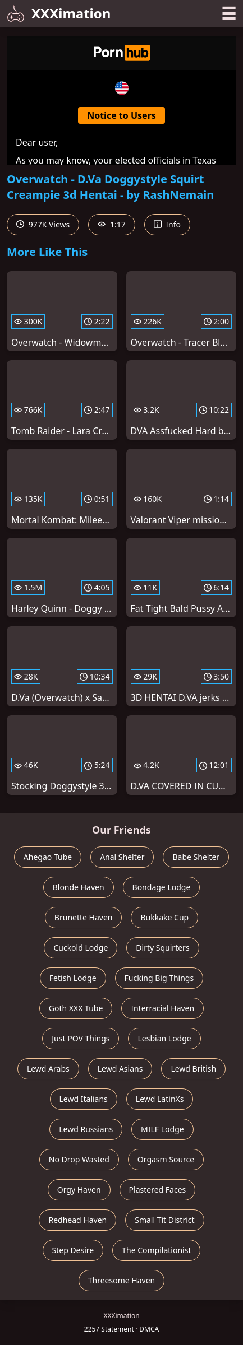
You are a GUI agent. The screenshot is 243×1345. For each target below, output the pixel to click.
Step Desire (73, 1250)
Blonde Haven (78, 887)
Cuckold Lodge (80, 947)
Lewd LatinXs (160, 1098)
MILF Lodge (162, 1129)
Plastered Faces (157, 1189)
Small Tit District (164, 1219)
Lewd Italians (83, 1098)
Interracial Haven (162, 1008)
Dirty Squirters (162, 947)
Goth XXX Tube (76, 1008)
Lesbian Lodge (164, 1038)
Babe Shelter (195, 856)
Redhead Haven (77, 1219)
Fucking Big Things (159, 977)
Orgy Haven (79, 1189)
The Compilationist (156, 1250)
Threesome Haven (121, 1280)
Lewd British (193, 1068)
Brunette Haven (83, 917)
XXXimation (59, 13)
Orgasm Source (165, 1159)
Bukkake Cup (164, 917)
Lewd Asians (120, 1068)
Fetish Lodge (73, 977)
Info (167, 224)
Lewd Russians (86, 1129)
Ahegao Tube (48, 856)
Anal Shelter (122, 856)
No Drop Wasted (79, 1159)
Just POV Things (80, 1038)
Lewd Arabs (48, 1068)
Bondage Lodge (161, 887)
